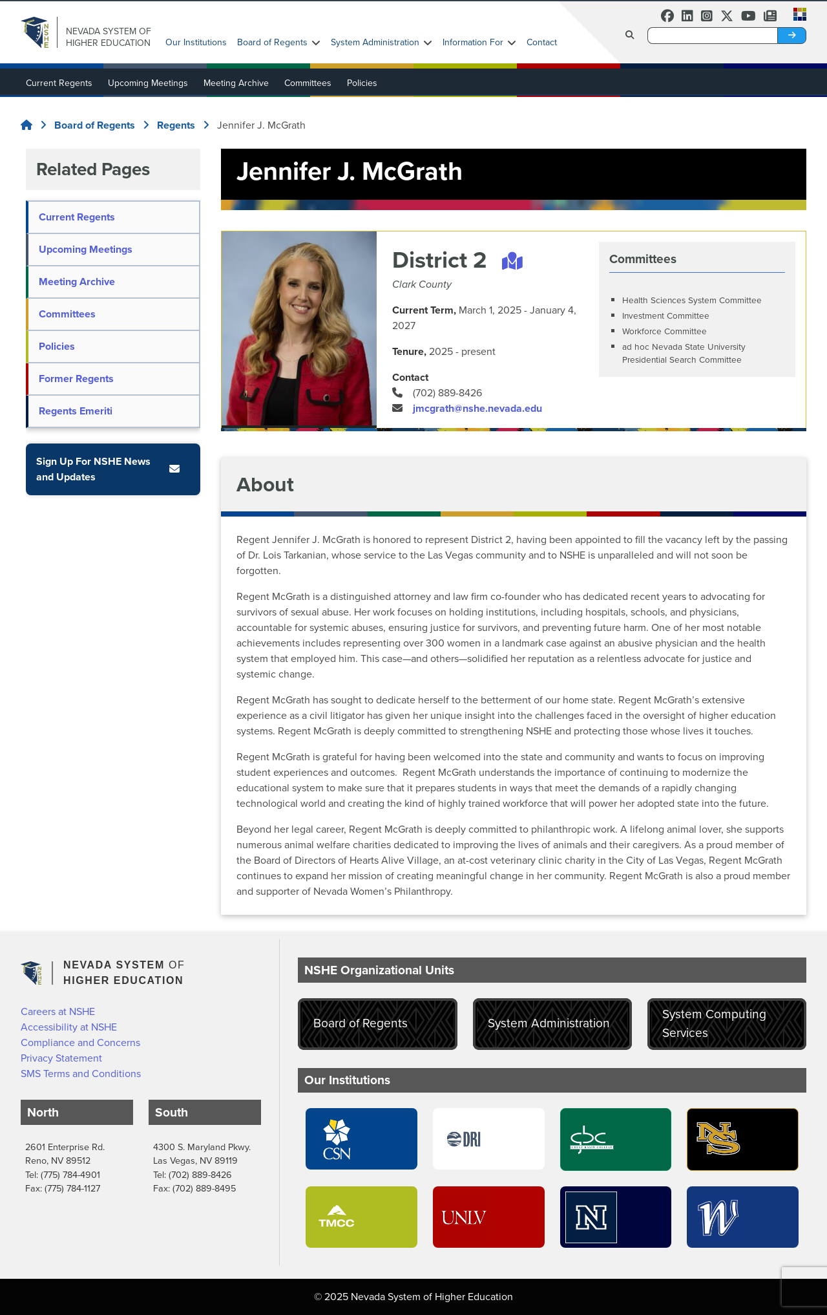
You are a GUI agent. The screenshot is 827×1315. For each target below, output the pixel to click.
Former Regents (76, 378)
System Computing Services (714, 1023)
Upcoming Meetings (148, 83)
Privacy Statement (61, 1058)
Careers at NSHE (58, 1011)
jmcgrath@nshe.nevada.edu (477, 408)
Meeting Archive (236, 83)
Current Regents (59, 83)
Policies (362, 83)
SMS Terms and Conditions (81, 1073)
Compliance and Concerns (80, 1042)
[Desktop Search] (712, 35)
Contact (542, 42)
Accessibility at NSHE (69, 1027)
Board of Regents (272, 42)
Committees (307, 83)
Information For (473, 42)
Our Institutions (196, 42)
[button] (796, 12)
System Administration (375, 42)
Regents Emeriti (75, 410)
